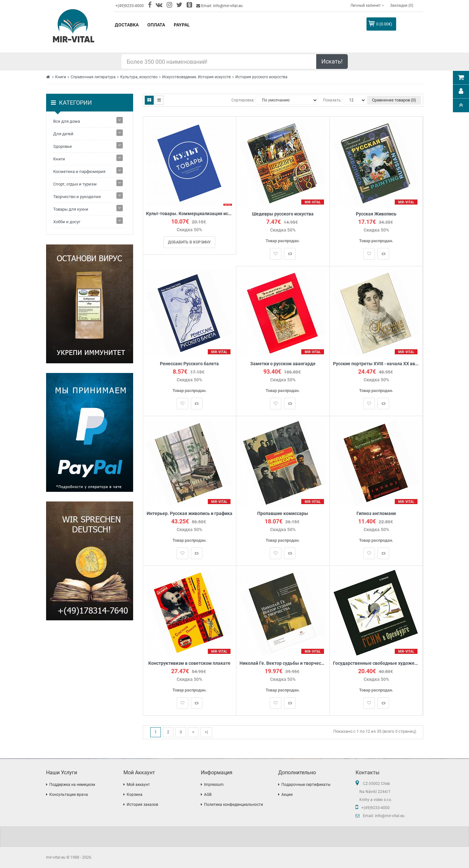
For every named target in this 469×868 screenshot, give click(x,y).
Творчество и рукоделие (77, 196)
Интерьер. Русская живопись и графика (189, 513)
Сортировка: (243, 100)
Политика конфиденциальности (233, 804)
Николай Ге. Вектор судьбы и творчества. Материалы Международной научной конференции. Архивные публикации (282, 663)
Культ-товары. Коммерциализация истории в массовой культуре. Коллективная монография (189, 213)
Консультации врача (68, 794)
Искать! (332, 61)
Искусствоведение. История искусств (196, 77)
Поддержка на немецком (72, 784)
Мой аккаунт (138, 784)
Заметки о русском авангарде (283, 363)
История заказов (142, 804)
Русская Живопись (376, 214)
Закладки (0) (401, 5)
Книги (60, 77)
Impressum (214, 784)
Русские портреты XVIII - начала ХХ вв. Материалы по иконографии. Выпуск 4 (376, 363)
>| (206, 732)
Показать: (332, 100)
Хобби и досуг (66, 221)
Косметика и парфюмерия (79, 171)
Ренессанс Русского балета (189, 363)
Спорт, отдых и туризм (75, 184)
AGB (207, 794)
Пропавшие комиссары (282, 513)
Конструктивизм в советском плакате (189, 663)
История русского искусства (261, 77)
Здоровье (62, 146)
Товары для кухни (70, 209)
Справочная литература (93, 77)
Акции (287, 794)
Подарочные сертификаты (305, 784)
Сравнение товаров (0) (394, 100)
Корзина (134, 794)
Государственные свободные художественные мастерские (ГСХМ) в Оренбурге (376, 663)
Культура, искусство (139, 77)
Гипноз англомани (376, 513)
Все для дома (66, 121)
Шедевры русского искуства (283, 214)
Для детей (63, 133)
